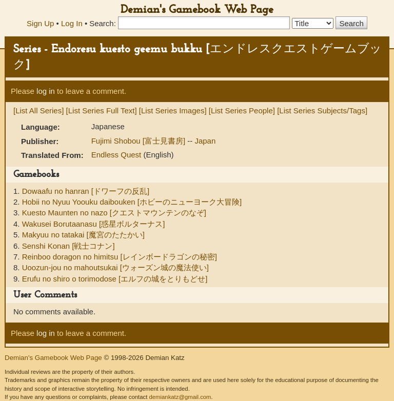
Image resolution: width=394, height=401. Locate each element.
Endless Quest (117, 154)
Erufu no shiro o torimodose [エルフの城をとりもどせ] (115, 278)
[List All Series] (38, 110)
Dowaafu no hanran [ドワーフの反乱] (85, 191)
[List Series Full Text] (101, 110)
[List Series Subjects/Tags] (322, 110)
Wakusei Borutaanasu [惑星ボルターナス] (93, 223)
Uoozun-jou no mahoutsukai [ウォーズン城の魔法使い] (115, 267)
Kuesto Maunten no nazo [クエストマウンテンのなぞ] (114, 212)
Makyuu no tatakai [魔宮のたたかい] (83, 234)
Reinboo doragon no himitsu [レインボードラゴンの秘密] (119, 256)
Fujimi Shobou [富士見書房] (139, 140)
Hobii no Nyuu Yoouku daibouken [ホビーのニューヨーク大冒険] (132, 201)
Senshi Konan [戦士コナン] (68, 246)
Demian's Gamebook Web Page (197, 10)
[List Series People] (242, 110)
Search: (102, 23)
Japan (204, 140)
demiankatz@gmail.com (180, 397)
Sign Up (40, 23)
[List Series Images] (173, 110)
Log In (72, 23)
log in (45, 91)
